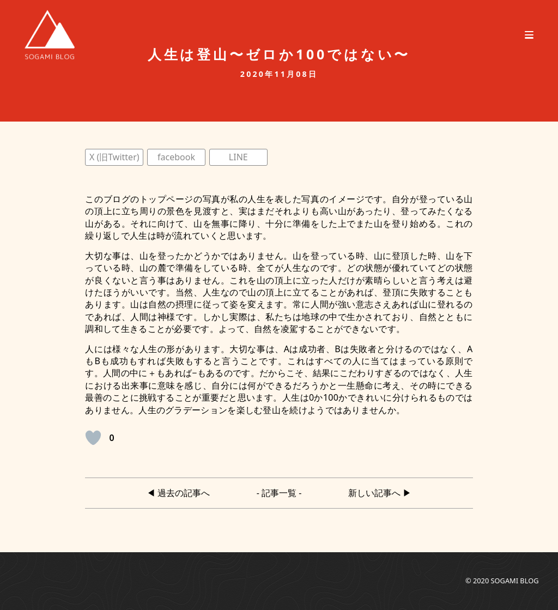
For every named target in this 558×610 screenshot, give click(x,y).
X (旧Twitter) (114, 157)
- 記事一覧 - (279, 493)
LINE (238, 157)
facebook (176, 157)
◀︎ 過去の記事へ (178, 493)
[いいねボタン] (93, 438)
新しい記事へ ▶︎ (379, 493)
